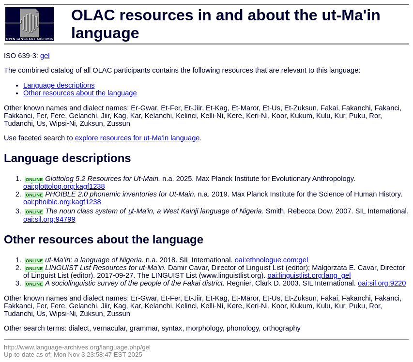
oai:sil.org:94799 (49, 219)
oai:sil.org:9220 (382, 283)
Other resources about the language (80, 93)
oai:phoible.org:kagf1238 (62, 202)
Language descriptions (59, 85)
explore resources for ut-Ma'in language (137, 138)
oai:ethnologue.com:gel (271, 260)
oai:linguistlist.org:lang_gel (309, 275)
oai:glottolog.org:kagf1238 (64, 186)
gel (45, 56)
